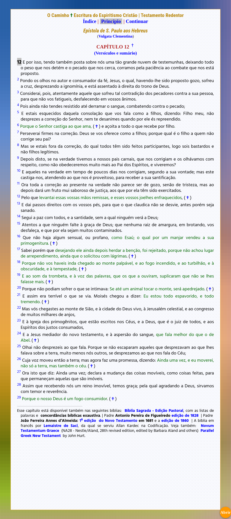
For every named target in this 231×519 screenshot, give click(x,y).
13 (18, 203)
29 (19, 397)
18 (18, 261)
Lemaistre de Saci (61, 425)
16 (18, 236)
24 (19, 333)
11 (18, 183)
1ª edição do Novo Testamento (108, 420)
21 (18, 294)
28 (19, 384)
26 (19, 358)
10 (18, 170)
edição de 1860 (175, 420)
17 (18, 248)
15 (18, 223)
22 (19, 307)
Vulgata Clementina (115, 36)
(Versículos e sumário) (115, 53)
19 (18, 274)
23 (19, 320)
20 (19, 287)
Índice (89, 21)
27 (19, 371)
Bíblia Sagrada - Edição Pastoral (154, 410)
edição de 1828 (185, 415)
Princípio (111, 21)
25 (19, 345)
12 (18, 196)
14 (18, 216)
